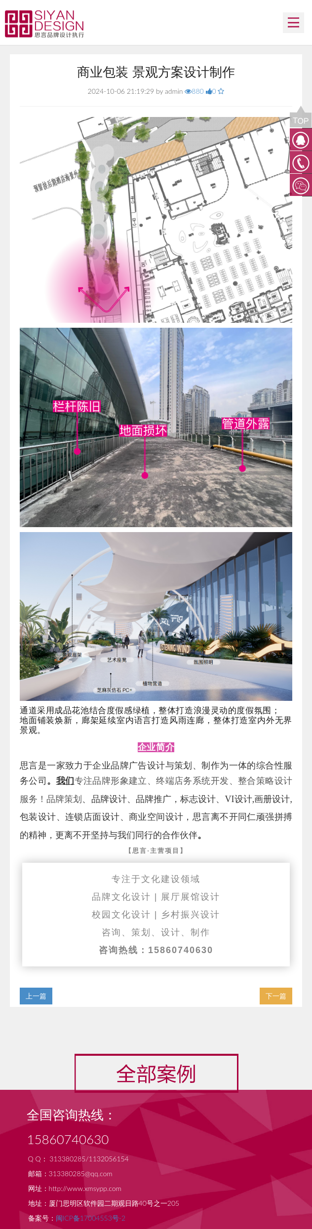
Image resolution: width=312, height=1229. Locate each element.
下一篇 (276, 996)
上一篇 (36, 996)
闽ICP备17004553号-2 (90, 1218)
